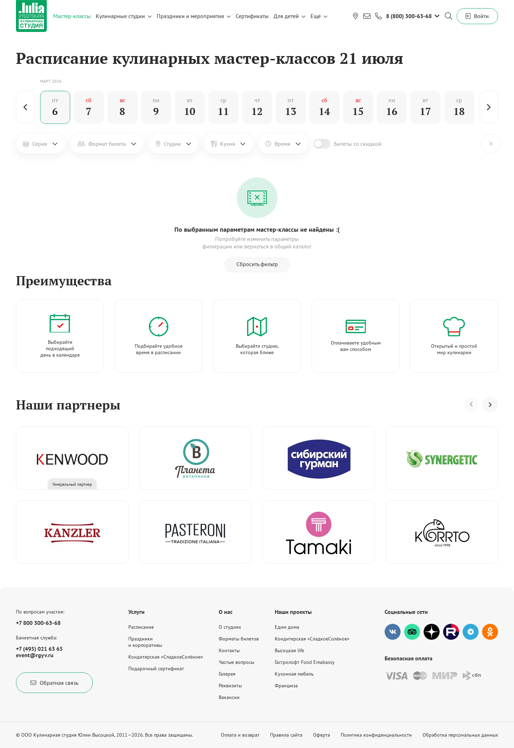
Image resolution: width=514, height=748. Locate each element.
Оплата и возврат (240, 735)
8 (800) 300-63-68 (409, 16)
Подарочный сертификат (156, 668)
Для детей (286, 16)
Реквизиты (230, 685)
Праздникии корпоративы (145, 642)
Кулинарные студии (120, 16)
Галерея (227, 674)
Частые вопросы (236, 662)
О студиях (230, 627)
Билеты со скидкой (357, 143)
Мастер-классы (72, 16)
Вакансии (229, 697)
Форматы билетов (239, 639)
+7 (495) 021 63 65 (39, 648)
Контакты (229, 650)
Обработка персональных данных (460, 735)
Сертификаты (252, 16)
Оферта (321, 735)
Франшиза (286, 685)
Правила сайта (286, 735)
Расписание (141, 627)
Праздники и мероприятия (190, 16)
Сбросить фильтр (257, 264)
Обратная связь (54, 682)
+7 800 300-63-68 (38, 622)
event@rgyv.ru (35, 655)
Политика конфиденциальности (376, 735)
